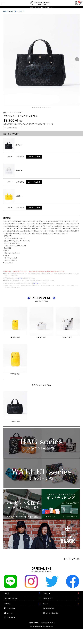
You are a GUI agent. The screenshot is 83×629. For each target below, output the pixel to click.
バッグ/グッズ (48, 598)
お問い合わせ (11, 617)
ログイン (76, 4)
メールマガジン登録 (52, 613)
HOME (5, 11)
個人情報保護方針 (34, 623)
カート (81, 3)
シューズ (7, 603)
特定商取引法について (47, 623)
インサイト (21, 11)
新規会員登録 (50, 608)
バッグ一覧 (12, 11)
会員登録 (35, 283)
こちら (20, 278)
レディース (46, 593)
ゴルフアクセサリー (10, 598)
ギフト (45, 603)
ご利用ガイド (11, 608)
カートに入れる (34, 156)
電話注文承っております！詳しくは (41, 7)
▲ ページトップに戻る (72, 559)
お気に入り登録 (12, 128)
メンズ (6, 593)
